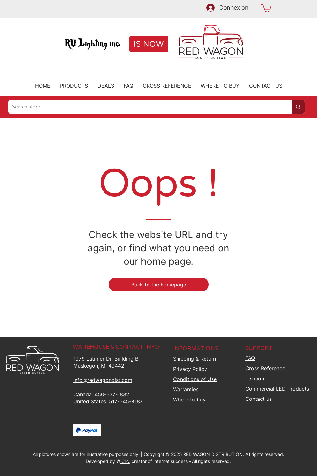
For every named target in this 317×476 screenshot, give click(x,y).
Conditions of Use (195, 379)
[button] (266, 8)
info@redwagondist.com (102, 380)
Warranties (185, 389)
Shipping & (194, 359)
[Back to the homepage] (159, 284)
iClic (124, 461)
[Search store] (145, 107)
